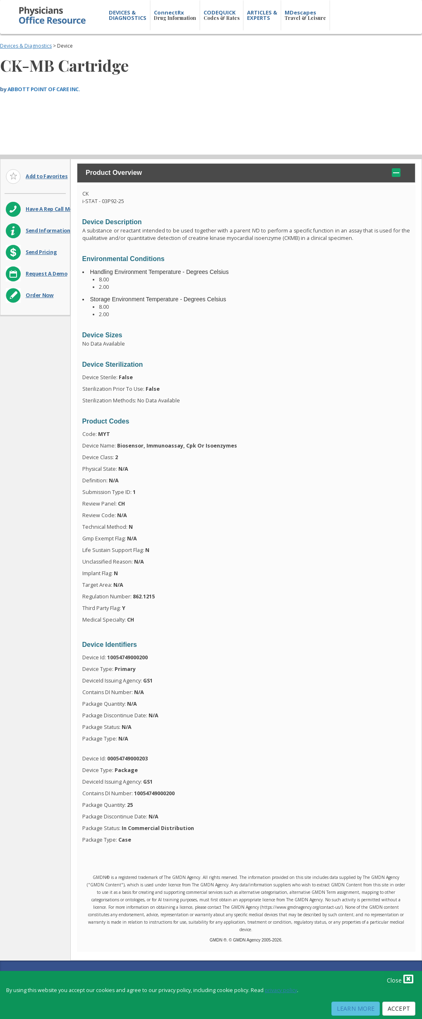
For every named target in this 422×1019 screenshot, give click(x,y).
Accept (399, 1008)
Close (400, 978)
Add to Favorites (47, 176)
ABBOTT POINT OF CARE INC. (43, 89)
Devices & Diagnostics (26, 45)
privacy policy (281, 990)
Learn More (355, 1008)
